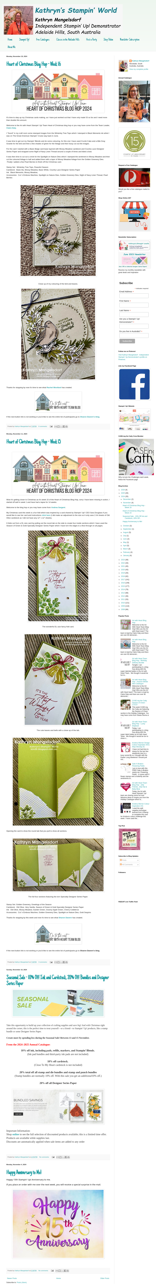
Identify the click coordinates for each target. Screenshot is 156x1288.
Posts (123, 860)
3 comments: (43, 962)
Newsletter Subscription (129, 39)
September (127, 529)
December (127, 499)
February (126, 552)
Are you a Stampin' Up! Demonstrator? (129, 320)
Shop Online (108, 39)
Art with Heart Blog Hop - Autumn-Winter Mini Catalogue (140, 682)
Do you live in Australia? (130, 331)
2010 (123, 603)
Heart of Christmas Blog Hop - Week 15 (33, 442)
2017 (123, 580)
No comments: (44, 1157)
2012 (123, 596)
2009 (123, 606)
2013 (123, 593)
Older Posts (104, 1278)
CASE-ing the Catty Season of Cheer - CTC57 (139, 703)
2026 (123, 490)
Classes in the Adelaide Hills (67, 39)
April (125, 546)
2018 (123, 576)
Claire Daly (11, 128)
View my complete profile (138, 69)
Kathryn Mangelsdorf (140, 61)
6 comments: (43, 426)
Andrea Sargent (58, 507)
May (125, 542)
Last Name (125, 310)
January (126, 555)
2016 (123, 583)
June (125, 539)
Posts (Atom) (22, 1282)
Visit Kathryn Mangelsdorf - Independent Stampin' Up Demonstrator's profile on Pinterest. (133, 357)
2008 (123, 609)
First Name (125, 301)
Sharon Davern (65, 918)
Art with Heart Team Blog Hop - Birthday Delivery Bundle (139, 661)
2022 (123, 563)
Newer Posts (12, 1278)
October (126, 526)
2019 (123, 573)
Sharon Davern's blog (89, 417)
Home (10, 39)
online (15, 1134)
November (127, 503)
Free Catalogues (42, 39)
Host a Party (91, 39)
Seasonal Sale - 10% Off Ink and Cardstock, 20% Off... (135, 517)
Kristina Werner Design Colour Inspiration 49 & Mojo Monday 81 (141, 745)
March (125, 549)
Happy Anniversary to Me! (23, 1173)
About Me (11, 47)
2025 (123, 493)
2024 (123, 496)
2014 (123, 589)
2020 (123, 570)
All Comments (126, 865)
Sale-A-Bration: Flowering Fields (138, 765)
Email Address (126, 291)
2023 (123, 560)
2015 (123, 586)
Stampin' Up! (24, 39)
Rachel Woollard (54, 387)
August (126, 532)
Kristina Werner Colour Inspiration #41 (140, 805)
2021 (123, 566)
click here (46, 515)
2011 (123, 599)
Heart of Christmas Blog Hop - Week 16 (33, 65)
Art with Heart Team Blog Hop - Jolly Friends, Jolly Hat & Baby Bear (139, 786)
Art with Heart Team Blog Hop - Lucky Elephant (139, 724)
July (125, 536)
